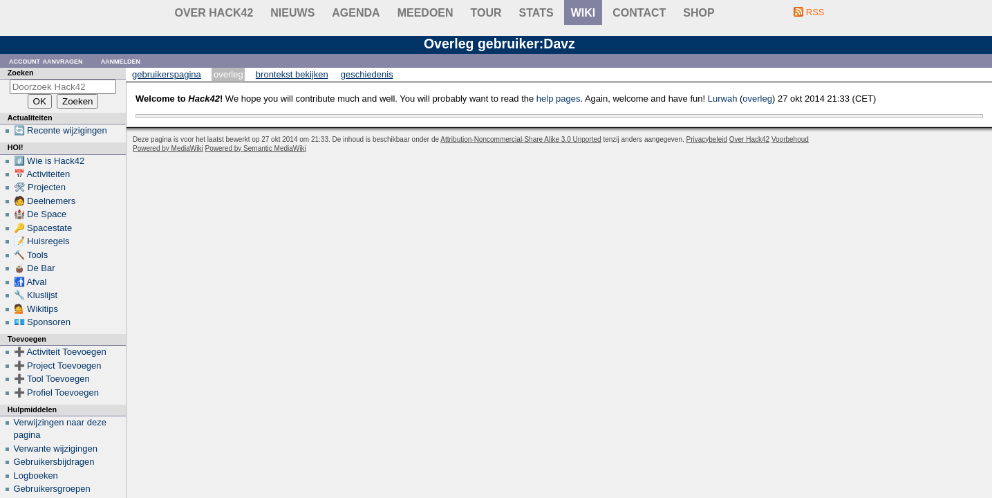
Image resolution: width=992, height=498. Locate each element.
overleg (757, 98)
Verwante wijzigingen (55, 448)
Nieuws (292, 13)
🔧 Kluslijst (36, 295)
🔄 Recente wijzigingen (60, 130)
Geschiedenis (367, 74)
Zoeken (21, 72)
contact (639, 13)
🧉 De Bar (34, 268)
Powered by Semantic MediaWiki (255, 148)
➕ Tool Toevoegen (52, 379)
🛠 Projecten (40, 187)
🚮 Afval (30, 282)
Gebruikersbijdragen (54, 461)
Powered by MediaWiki (168, 148)
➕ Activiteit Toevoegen (60, 352)
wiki (583, 13)
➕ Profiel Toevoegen (56, 392)
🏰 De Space (40, 214)
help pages (558, 98)
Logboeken (36, 475)
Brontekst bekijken (292, 74)
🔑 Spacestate (43, 228)
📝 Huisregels (42, 241)
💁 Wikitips (36, 309)
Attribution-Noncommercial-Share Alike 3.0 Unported (520, 139)
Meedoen (425, 13)
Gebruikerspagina (166, 74)
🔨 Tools (31, 255)
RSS (815, 12)
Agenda (356, 13)
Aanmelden (121, 60)
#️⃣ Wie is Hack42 (49, 161)
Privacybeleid (706, 139)
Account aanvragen (46, 60)
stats (536, 13)
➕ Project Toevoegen (58, 365)
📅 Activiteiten (42, 174)
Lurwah (723, 98)
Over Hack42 (214, 13)
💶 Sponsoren (42, 322)
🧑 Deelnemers (45, 201)
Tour (486, 13)
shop (698, 13)
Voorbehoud (790, 139)
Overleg (228, 74)
